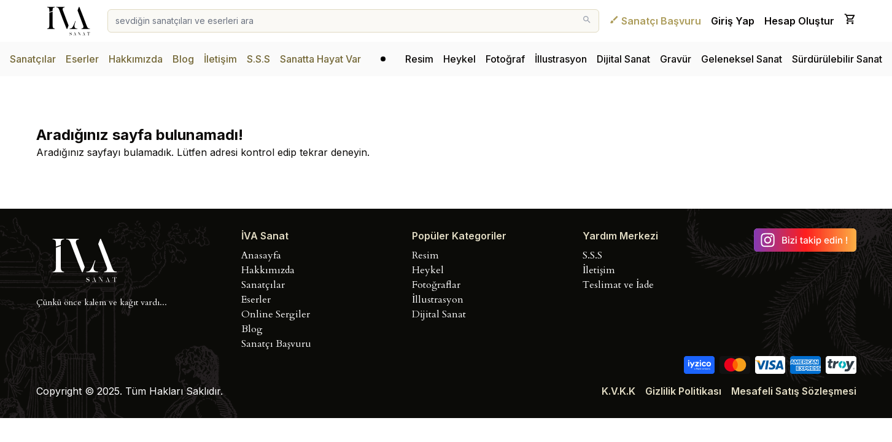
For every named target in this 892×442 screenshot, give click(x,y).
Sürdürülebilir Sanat (837, 59)
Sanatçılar (33, 59)
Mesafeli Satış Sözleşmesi (793, 391)
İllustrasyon (561, 59)
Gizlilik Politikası (683, 391)
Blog (183, 59)
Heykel (459, 59)
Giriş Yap (732, 21)
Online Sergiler (275, 314)
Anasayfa (261, 255)
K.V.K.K (618, 391)
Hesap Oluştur (799, 21)
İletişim (220, 59)
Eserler (82, 59)
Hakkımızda (136, 59)
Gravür (675, 59)
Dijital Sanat (623, 59)
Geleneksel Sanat (741, 59)
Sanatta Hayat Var (320, 59)
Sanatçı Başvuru (655, 21)
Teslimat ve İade (618, 285)
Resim (419, 59)
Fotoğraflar (436, 285)
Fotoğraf (505, 59)
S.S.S (258, 59)
